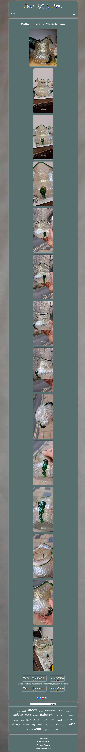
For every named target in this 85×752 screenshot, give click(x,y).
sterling (46, 725)
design (16, 720)
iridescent (46, 714)
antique (18, 714)
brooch (63, 725)
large (18, 711)
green (32, 710)
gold (45, 719)
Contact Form (43, 741)
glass (68, 719)
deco (28, 719)
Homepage (43, 738)
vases (57, 730)
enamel (35, 715)
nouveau (34, 728)
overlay (68, 711)
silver (36, 719)
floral (61, 710)
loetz (28, 714)
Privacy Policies (43, 745)
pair (52, 730)
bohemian (50, 710)
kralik (22, 720)
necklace (41, 711)
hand (40, 724)
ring (57, 725)
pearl (24, 711)
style (63, 714)
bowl (52, 725)
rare (52, 719)
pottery (26, 725)
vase (72, 724)
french (59, 720)
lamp (33, 724)
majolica (46, 730)
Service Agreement (43, 748)
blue (57, 715)
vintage (16, 724)
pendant (71, 715)
